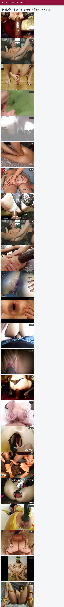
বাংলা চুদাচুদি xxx (36, 604)
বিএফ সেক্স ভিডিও (50, 604)
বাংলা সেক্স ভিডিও (53, 606)
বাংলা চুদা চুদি (26, 606)
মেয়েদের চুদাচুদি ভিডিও (6, 604)
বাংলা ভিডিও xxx (22, 604)
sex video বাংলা (13, 606)
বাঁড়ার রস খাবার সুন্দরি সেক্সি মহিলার (13, 3)
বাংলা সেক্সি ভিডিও (39, 606)
